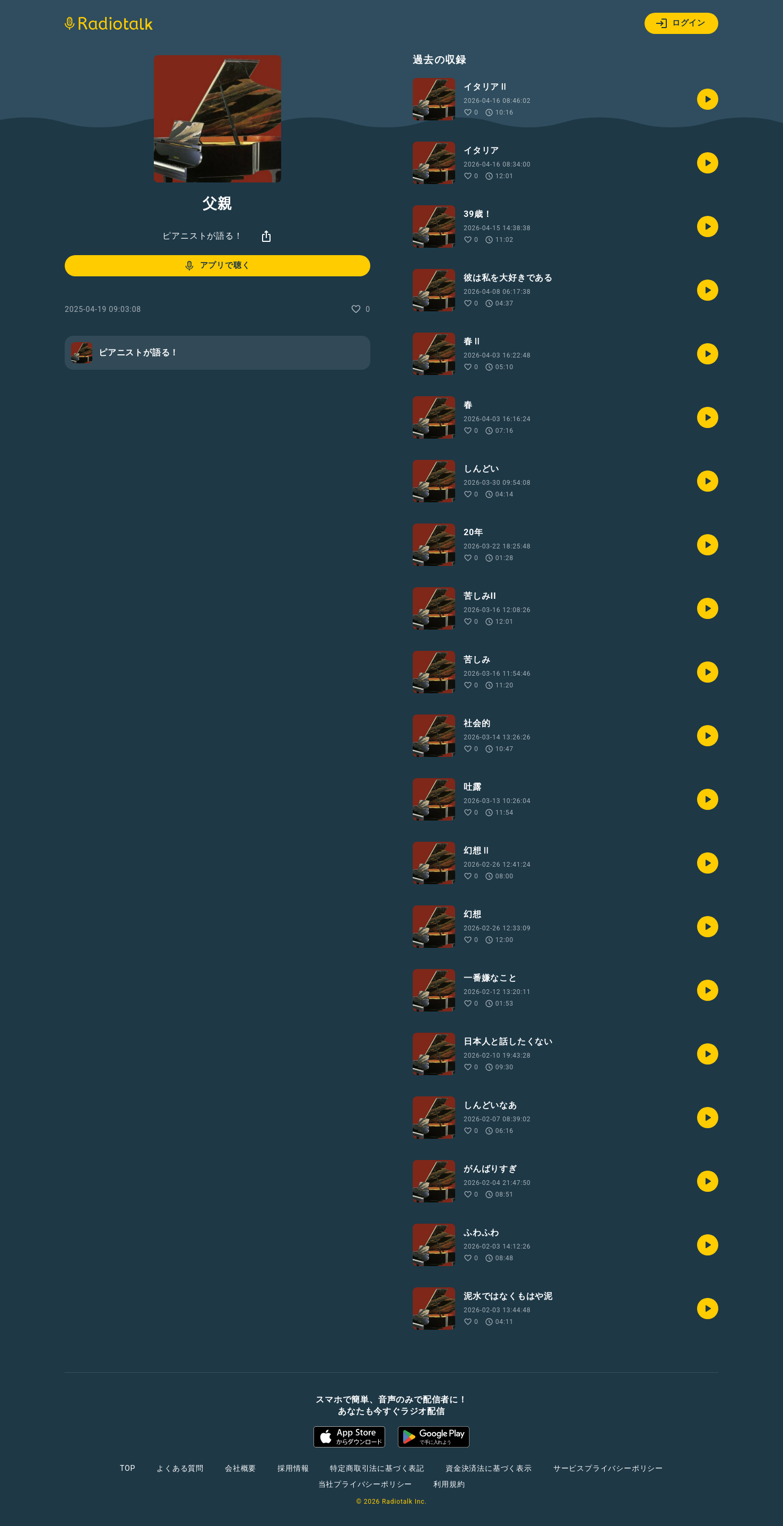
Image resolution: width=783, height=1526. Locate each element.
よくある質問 (180, 1468)
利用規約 (449, 1484)
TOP (127, 1468)
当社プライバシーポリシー (365, 1484)
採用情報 (293, 1468)
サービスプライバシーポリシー (608, 1468)
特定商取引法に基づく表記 (377, 1468)
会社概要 (240, 1468)
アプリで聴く (216, 265)
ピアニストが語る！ (202, 236)
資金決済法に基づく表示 (489, 1468)
